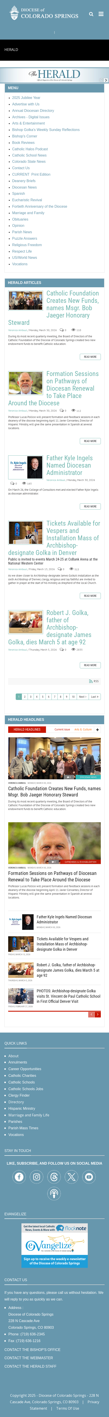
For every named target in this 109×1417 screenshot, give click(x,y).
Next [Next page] (81, 696)
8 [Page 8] (60, 696)
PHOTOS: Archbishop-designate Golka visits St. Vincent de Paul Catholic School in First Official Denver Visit (68, 996)
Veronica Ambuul (17, 330)
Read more (90, 356)
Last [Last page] (93, 696)
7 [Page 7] (54, 696)
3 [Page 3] (30, 696)
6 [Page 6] (48, 696)
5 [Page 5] (42, 696)
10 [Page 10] (73, 696)
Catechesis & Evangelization (80, 861)
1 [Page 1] (18, 696)
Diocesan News (88, 777)
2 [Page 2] (24, 696)
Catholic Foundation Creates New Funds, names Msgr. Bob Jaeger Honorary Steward (25, 300)
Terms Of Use (67, 1408)
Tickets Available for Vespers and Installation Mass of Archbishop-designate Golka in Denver (25, 533)
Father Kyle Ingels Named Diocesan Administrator (25, 467)
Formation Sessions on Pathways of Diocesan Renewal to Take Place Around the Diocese (25, 383)
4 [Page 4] (36, 696)
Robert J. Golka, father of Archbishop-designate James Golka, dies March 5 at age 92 (25, 622)
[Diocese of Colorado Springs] (44, 12)
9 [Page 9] (66, 696)
